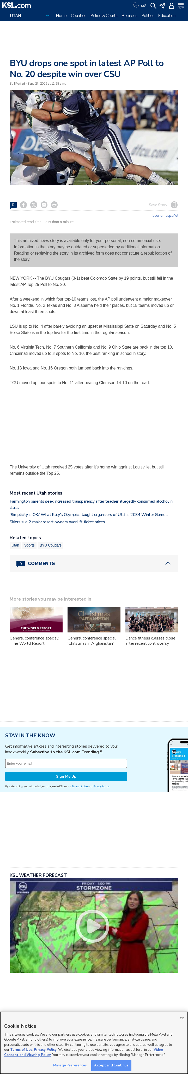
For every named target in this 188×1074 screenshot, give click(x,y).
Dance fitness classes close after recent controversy (150, 640)
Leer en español (165, 216)
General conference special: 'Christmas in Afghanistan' (92, 640)
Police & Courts (104, 16)
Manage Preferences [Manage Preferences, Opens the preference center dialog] (70, 1065)
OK (182, 1018)
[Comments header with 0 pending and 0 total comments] (94, 563)
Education (166, 16)
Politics (148, 16)
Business (129, 16)
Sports (29, 545)
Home (61, 16)
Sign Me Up (66, 776)
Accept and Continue (111, 1065)
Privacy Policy (45, 1049)
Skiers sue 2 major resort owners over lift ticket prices (57, 522)
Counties (78, 16)
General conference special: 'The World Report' (34, 640)
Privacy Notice (101, 786)
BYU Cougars (51, 545)
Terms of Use (80, 786)
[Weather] (139, 5)
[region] (94, 1042)
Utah (15, 545)
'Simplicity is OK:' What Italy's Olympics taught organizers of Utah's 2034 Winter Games (88, 515)
